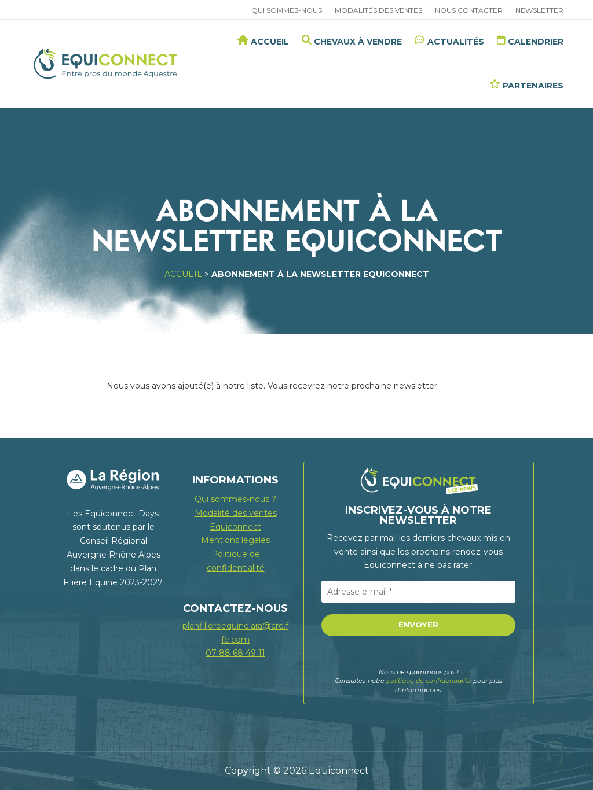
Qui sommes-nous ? (235, 499)
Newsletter (539, 10)
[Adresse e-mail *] (418, 592)
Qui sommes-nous (286, 10)
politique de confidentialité (428, 681)
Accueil (183, 274)
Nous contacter (469, 10)
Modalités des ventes (378, 10)
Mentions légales (235, 540)
